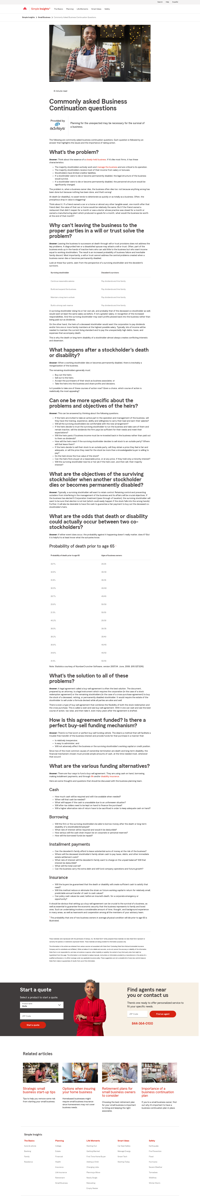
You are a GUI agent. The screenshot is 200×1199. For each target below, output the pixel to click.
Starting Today (124, 1162)
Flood (151, 1157)
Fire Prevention (155, 1151)
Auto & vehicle (30, 1146)
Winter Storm (154, 1183)
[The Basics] (58, 9)
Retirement (60, 1178)
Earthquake (153, 1146)
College (58, 1146)
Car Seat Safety (124, 1146)
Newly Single (92, 1178)
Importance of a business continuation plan (158, 1092)
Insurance (59, 1167)
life (92, 776)
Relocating (91, 1183)
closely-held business (96, 159)
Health (58, 1162)
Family (27, 1157)
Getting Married (93, 1151)
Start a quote (33, 1025)
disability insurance (110, 776)
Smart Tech (122, 1157)
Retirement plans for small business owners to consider (119, 1092)
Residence (28, 1162)
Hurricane (153, 1162)
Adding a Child (93, 1162)
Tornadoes (153, 1172)
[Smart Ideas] (96, 9)
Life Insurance (61, 1172)
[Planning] (70, 9)
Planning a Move (93, 1172)
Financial (59, 1157)
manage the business (107, 167)
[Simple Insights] (41, 10)
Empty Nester (92, 1188)
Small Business (61, 1183)
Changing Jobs (93, 1167)
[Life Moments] (82, 9)
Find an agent (162, 1014)
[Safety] (107, 9)
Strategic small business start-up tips (39, 1090)
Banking (27, 1151)
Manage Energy (124, 1151)
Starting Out (92, 1146)
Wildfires (152, 1178)
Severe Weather (155, 1167)
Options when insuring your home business (78, 1090)
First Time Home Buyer (96, 1157)
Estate (58, 1151)
